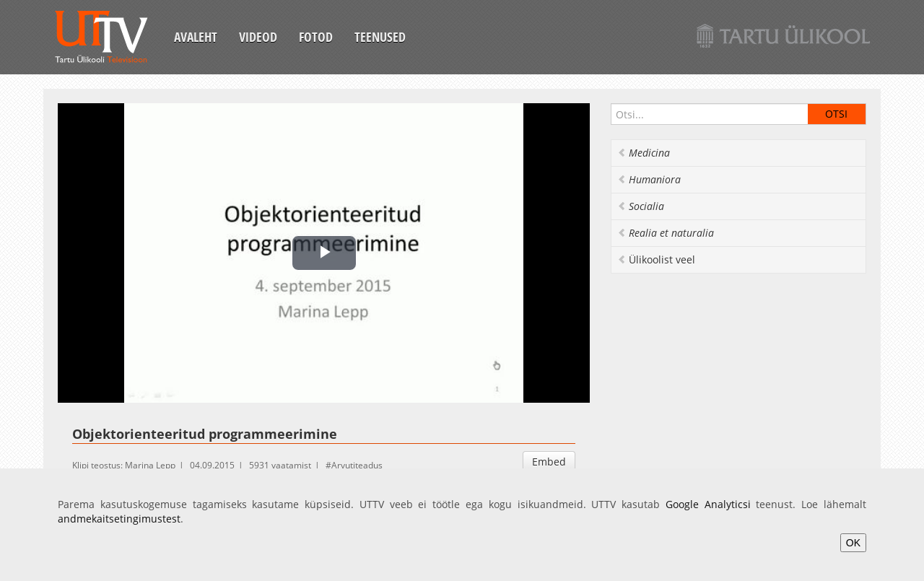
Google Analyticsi (708, 504)
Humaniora (649, 179)
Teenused (380, 36)
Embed (549, 461)
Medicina (643, 153)
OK (853, 543)
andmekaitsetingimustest (119, 518)
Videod (258, 36)
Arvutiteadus (357, 465)
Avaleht (195, 36)
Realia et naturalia (665, 233)
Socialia (640, 206)
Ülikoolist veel (656, 259)
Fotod (316, 36)
